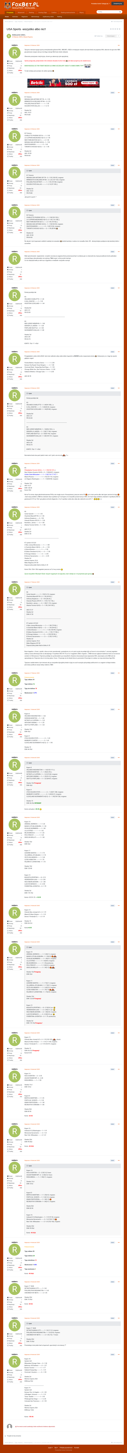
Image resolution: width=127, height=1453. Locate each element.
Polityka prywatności (66, 1447)
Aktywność (21, 12)
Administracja (35, 16)
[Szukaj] (107, 11)
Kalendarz (15, 16)
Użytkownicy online (48, 16)
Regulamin (25, 16)
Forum (7, 16)
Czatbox (53, 12)
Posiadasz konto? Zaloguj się (100, 3)
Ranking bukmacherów (68, 12)
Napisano (32, 45)
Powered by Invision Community (63, 1450)
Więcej (81, 12)
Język (50, 1447)
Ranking (59, 16)
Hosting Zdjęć (42, 12)
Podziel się (98, 36)
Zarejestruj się (118, 3)
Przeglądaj (10, 12)
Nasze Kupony (28, 37)
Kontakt (76, 1447)
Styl (56, 1447)
